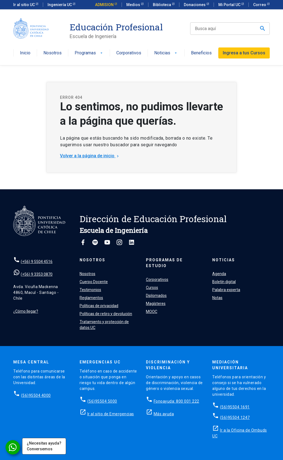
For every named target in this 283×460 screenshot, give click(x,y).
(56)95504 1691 (235, 407)
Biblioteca (162, 4)
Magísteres (156, 303)
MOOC (151, 311)
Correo (260, 4)
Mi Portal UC (229, 4)
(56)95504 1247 (235, 417)
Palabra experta (226, 290)
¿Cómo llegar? (25, 311)
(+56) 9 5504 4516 (37, 261)
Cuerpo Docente (94, 282)
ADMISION (104, 4)
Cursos (152, 287)
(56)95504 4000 (36, 395)
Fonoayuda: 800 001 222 (176, 401)
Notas (217, 298)
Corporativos (128, 53)
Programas (89, 53)
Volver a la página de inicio (90, 155)
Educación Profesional (116, 27)
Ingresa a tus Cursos (244, 52)
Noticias (166, 53)
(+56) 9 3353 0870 (37, 274)
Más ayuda (164, 414)
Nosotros (52, 53)
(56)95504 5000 (102, 401)
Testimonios (90, 290)
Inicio (25, 53)
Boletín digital (224, 282)
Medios (133, 4)
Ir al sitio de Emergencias (110, 414)
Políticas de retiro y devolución (106, 314)
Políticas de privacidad (99, 306)
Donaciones (195, 4)
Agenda (219, 274)
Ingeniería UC (60, 4)
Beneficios (201, 53)
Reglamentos (91, 298)
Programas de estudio (164, 263)
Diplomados (156, 295)
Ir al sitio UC (24, 4)
